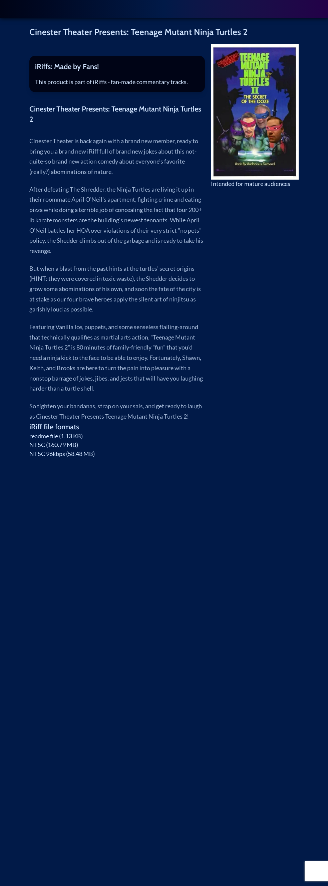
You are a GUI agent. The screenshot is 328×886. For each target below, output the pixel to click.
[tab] (117, 67)
